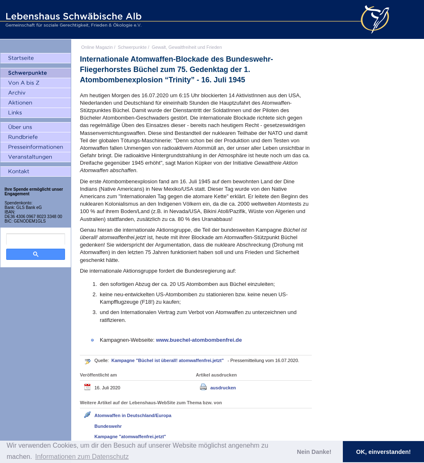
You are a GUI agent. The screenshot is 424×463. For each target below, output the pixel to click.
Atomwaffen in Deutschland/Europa (132, 415)
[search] (36, 239)
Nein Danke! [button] (314, 452)
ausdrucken (223, 387)
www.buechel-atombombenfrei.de (199, 340)
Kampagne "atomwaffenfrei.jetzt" (130, 436)
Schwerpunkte (132, 47)
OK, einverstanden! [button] (383, 452)
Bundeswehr (108, 426)
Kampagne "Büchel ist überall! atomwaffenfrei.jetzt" (168, 360)
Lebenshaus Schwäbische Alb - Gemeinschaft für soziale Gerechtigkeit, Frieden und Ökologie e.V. (72, 19)
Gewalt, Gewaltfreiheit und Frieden (187, 47)
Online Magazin (97, 47)
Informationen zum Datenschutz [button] (82, 456)
